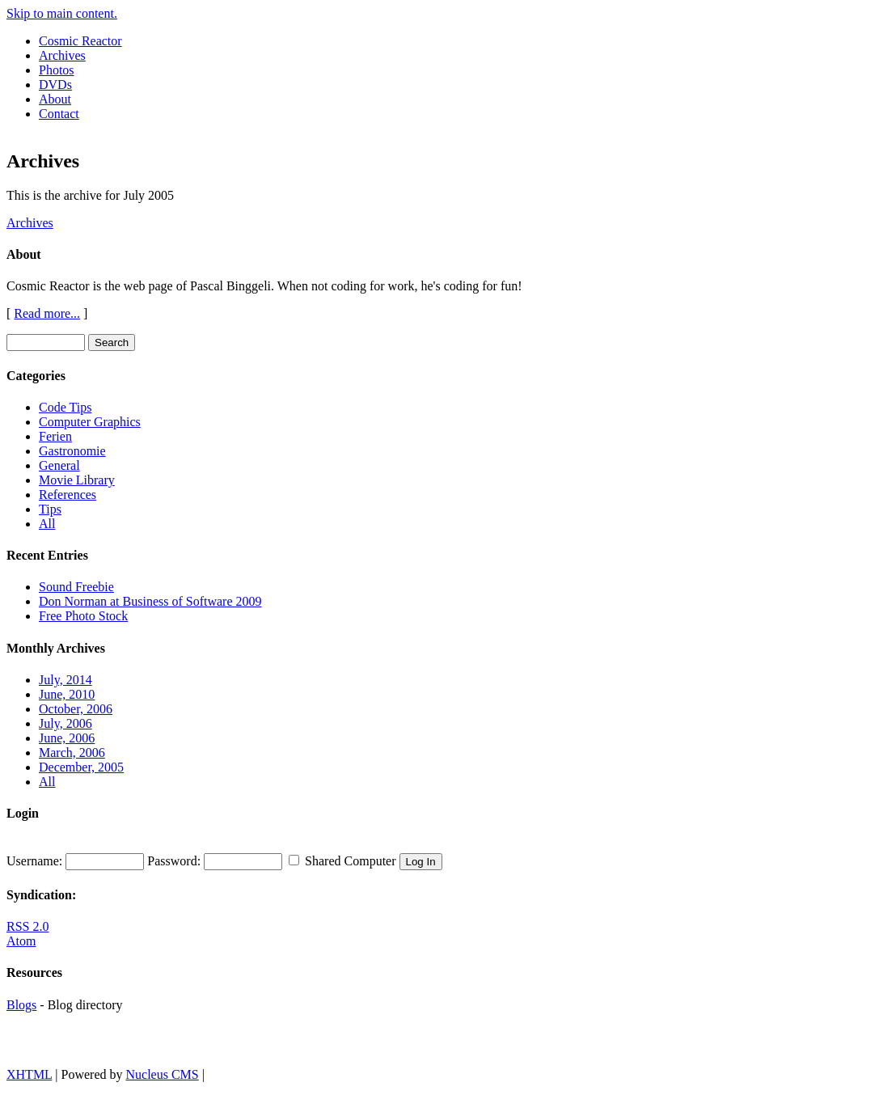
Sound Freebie (76, 587)
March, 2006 (72, 752)
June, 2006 (67, 738)
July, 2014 (65, 680)
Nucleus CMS (161, 1074)
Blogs (21, 1005)
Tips (50, 509)
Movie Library (77, 480)
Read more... (47, 313)
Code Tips (65, 407)
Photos (56, 70)
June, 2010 (67, 694)
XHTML (29, 1074)
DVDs (55, 84)
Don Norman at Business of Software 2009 (150, 601)
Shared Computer (350, 861)
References (67, 494)
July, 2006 (65, 723)
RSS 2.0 (27, 926)
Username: (34, 861)
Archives (62, 55)
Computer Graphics (90, 422)
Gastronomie (72, 451)
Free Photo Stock (83, 616)
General (59, 465)
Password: (174, 861)
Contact (59, 113)
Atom (21, 941)
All (47, 524)
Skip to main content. (61, 13)
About (55, 99)
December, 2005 (81, 767)
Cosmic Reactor (80, 41)
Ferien (55, 436)
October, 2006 (75, 709)
